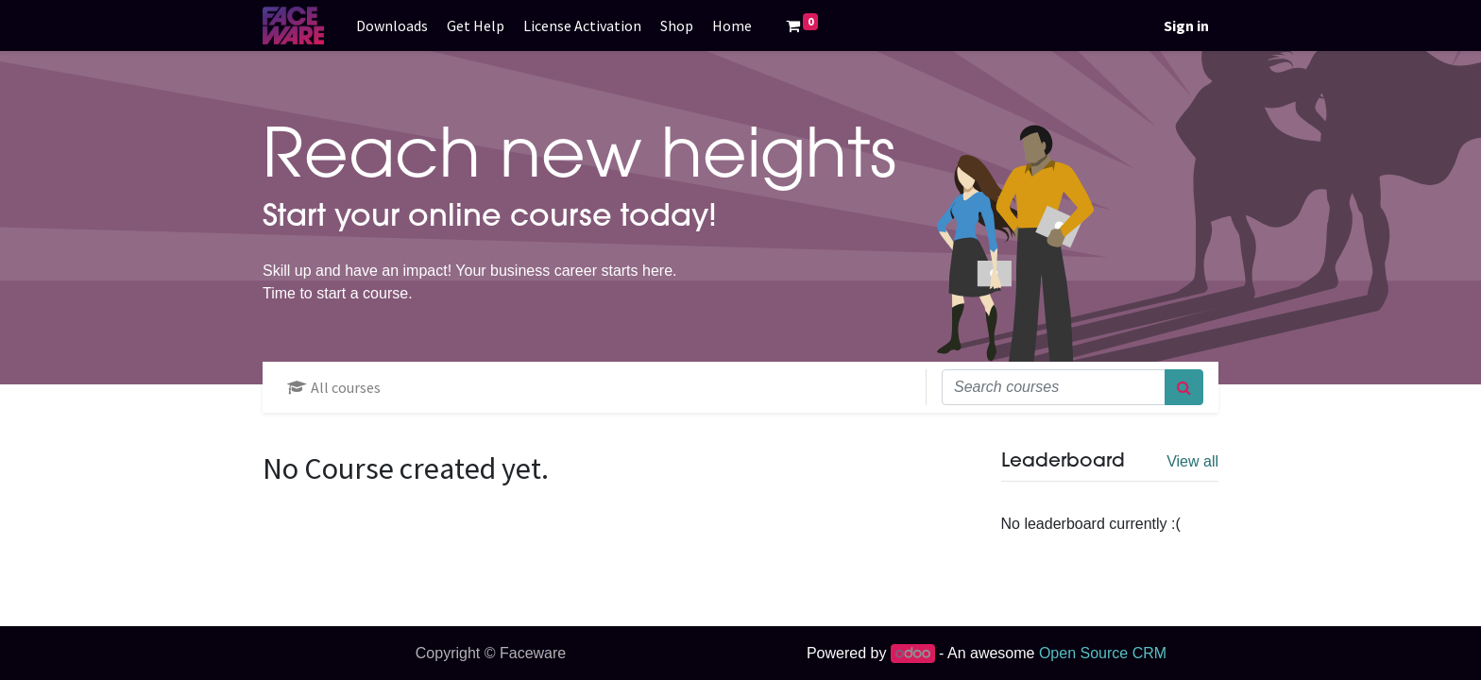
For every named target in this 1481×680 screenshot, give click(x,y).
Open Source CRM (1102, 653)
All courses (334, 387)
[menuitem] (392, 25)
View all (1192, 461)
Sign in (1186, 25)
